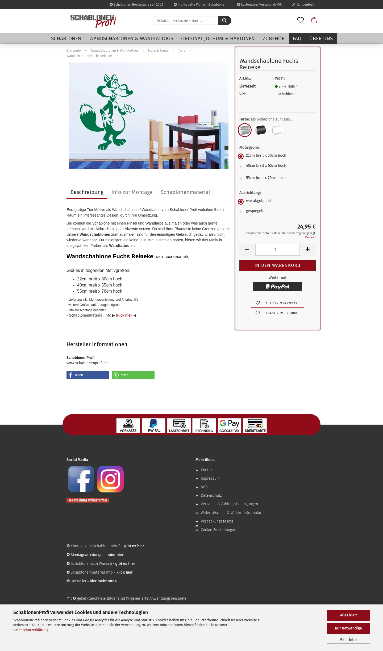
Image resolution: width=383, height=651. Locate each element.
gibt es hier (125, 563)
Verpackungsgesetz (217, 521)
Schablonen (66, 38)
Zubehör (274, 38)
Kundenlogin (303, 4)
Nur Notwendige (348, 628)
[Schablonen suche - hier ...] (224, 20)
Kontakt (207, 470)
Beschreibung (86, 192)
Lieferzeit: (247, 86)
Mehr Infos (348, 639)
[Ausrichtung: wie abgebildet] (277, 201)
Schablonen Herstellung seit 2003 (136, 4)
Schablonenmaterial (185, 192)
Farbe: (270, 119)
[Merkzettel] (300, 20)
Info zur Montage (132, 192)
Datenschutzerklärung (30, 630)
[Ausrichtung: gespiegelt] (277, 211)
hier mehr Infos (103, 581)
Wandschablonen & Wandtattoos (131, 38)
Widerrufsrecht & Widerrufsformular (231, 513)
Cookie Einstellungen (218, 530)
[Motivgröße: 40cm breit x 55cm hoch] (277, 166)
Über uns (321, 38)
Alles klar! (348, 615)
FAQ (297, 38)
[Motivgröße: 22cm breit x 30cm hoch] (277, 156)
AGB (204, 487)
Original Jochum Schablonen (218, 38)
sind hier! (116, 555)
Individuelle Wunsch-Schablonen (200, 4)
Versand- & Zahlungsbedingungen (229, 504)
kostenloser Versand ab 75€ (259, 4)
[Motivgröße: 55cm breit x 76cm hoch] (277, 178)
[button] (313, 20)
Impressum (210, 478)
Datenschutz (211, 495)
